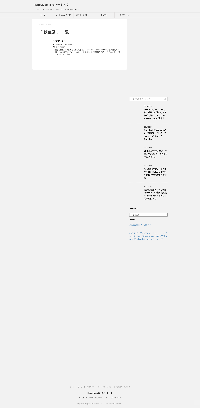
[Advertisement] (148, 57)
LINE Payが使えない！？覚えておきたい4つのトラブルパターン (156, 154)
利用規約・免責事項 (123, 387)
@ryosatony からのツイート (142, 225)
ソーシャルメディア (63, 15)
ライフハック (125, 15)
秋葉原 (62, 47)
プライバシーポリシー (105, 387)
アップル (104, 15)
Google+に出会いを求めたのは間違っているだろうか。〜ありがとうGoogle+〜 (155, 134)
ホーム (42, 15)
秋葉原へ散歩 (59, 41)
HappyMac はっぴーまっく (51, 4)
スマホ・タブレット (83, 15)
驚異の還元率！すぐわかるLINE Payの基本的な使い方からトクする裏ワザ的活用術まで (155, 194)
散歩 (57, 47)
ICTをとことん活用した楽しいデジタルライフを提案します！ (100, 398)
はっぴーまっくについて (86, 387)
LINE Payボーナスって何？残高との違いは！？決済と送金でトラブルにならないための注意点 (155, 114)
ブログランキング (154, 239)
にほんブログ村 (136, 233)
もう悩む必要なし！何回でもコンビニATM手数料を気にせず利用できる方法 (155, 173)
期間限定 (70, 44)
